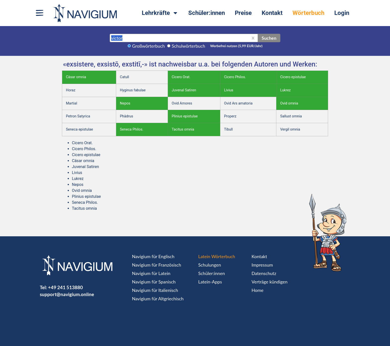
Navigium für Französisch (156, 265)
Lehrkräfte (160, 12)
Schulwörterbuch (188, 46)
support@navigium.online (67, 294)
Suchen (269, 38)
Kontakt (272, 12)
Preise (243, 12)
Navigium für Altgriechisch (158, 298)
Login (341, 12)
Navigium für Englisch (153, 256)
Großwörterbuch (148, 46)
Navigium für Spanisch (154, 281)
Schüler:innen (206, 12)
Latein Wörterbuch (216, 256)
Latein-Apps (210, 281)
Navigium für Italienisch (155, 290)
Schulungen (209, 265)
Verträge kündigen (269, 281)
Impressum (262, 265)
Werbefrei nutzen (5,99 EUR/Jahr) (236, 46)
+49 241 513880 (65, 287)
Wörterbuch (308, 12)
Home (257, 290)
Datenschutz (263, 273)
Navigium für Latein (151, 273)
